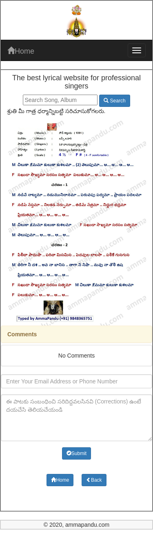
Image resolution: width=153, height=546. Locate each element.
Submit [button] (76, 453)
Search (114, 101)
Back (94, 480)
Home (20, 51)
